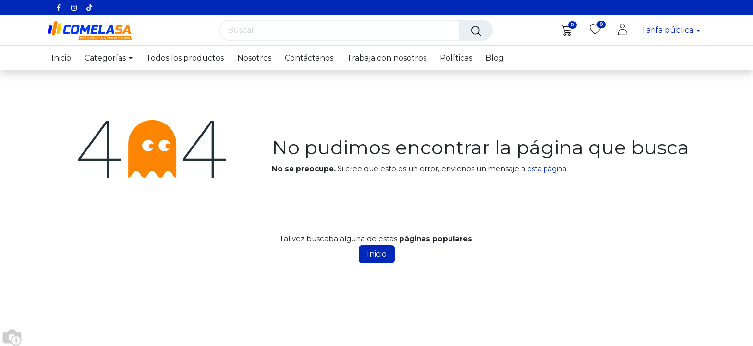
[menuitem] (64, 58)
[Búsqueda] (476, 30)
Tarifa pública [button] (668, 30)
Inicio (377, 254)
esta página (546, 168)
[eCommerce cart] (566, 30)
